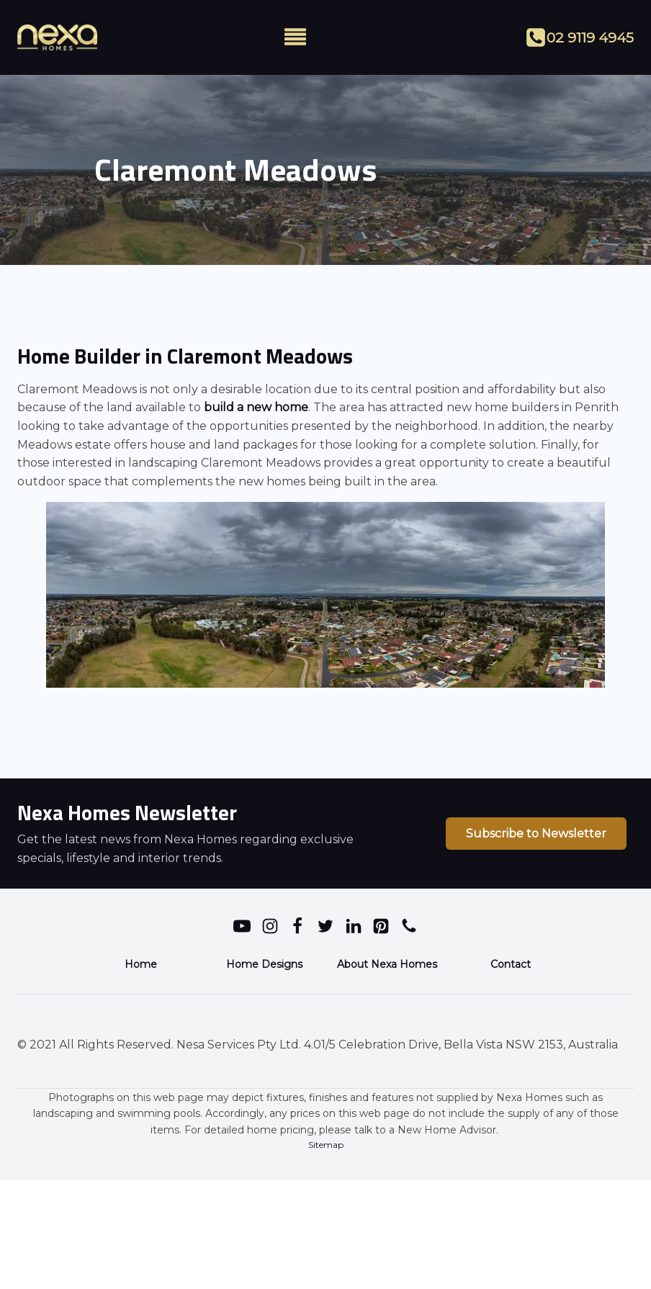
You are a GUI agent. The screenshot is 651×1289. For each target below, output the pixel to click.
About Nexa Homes (387, 964)
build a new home (254, 407)
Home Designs (264, 964)
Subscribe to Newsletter (536, 833)
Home (141, 964)
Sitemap (326, 1144)
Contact (510, 964)
